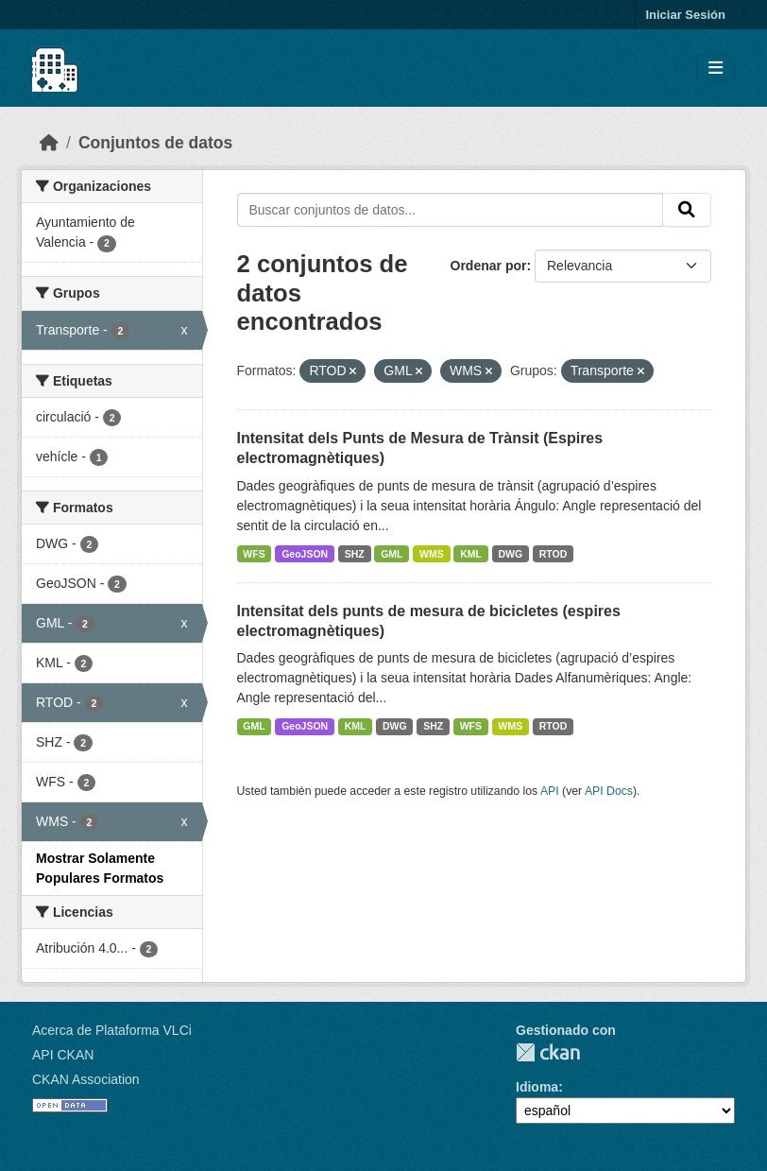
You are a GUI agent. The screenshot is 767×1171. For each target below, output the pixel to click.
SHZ (355, 554)
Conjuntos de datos (155, 142)
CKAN (548, 1052)
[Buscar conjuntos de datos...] (450, 210)
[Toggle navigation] (715, 68)
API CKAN (63, 1054)
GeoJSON (304, 554)
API (549, 791)
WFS (253, 554)
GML (391, 554)
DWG (511, 554)
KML (471, 554)
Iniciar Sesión (685, 15)
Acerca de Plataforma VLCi (112, 1030)
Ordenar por (489, 265)
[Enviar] (686, 210)
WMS (431, 554)
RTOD (553, 554)
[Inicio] (49, 142)
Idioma (537, 1086)
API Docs (609, 791)
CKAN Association (86, 1079)
